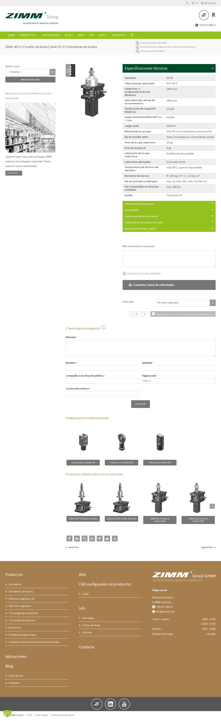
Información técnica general (169, 206)
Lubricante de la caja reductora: (137, 156)
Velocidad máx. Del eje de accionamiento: (140, 103)
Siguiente (207, 549)
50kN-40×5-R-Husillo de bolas (83, 520)
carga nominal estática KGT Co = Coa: (143, 120)
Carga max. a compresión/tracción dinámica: (137, 94)
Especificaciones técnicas (169, 70)
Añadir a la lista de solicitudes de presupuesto (184, 316)
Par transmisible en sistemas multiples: (142, 190)
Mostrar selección (30, 81)
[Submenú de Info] (106, 37)
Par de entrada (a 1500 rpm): (141, 183)
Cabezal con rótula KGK (121, 464)
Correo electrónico (78, 391)
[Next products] (212, 508)
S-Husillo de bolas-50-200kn (153, 44)
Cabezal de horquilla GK (83, 464)
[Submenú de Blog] (73, 37)
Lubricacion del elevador (152, 53)
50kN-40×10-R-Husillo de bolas (121, 520)
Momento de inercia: (137, 178)
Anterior (74, 549)
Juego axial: (132, 128)
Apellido (148, 365)
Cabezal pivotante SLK (159, 464)
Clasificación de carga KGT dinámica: (140, 112)
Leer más (12, 174)
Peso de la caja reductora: (140, 144)
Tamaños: (131, 80)
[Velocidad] (186, 304)
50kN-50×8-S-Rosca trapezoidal (198, 522)
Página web (149, 378)
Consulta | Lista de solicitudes (144, 275)
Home (11, 37)
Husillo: (129, 197)
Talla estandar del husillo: (140, 85)
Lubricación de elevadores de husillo (169, 224)
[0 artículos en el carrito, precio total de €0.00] (214, 16)
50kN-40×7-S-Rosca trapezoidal (159, 522)
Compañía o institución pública (85, 378)
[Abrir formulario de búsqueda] (131, 37)
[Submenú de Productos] (36, 37)
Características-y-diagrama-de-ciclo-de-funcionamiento (167, 48)
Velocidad (128, 304)
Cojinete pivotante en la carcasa (169, 218)
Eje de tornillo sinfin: (137, 139)
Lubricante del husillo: (138, 164)
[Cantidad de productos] (138, 316)
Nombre (71, 365)
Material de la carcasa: (138, 133)
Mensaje (71, 339)
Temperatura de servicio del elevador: (141, 170)
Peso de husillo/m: (135, 150)
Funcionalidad (169, 212)
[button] (208, 3)
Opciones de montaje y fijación (169, 230)
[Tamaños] (31, 74)
